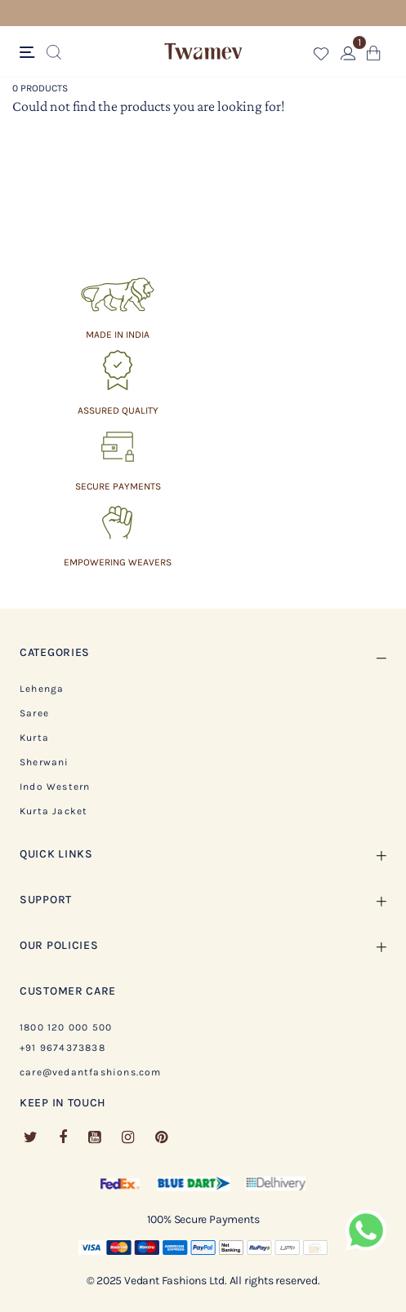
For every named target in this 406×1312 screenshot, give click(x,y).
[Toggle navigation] (30, 53)
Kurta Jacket (53, 811)
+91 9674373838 (62, 1047)
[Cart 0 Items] (374, 57)
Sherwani (44, 762)
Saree (34, 713)
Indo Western (55, 786)
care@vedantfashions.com (91, 1072)
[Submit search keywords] (54, 53)
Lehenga (42, 688)
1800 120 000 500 (66, 1027)
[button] (321, 57)
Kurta (34, 737)
